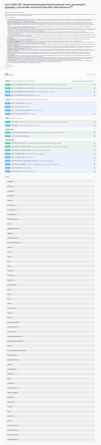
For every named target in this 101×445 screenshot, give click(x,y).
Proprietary (7, 68)
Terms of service (8, 65)
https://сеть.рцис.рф (88, 81)
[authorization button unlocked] (94, 85)
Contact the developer (9, 66)
